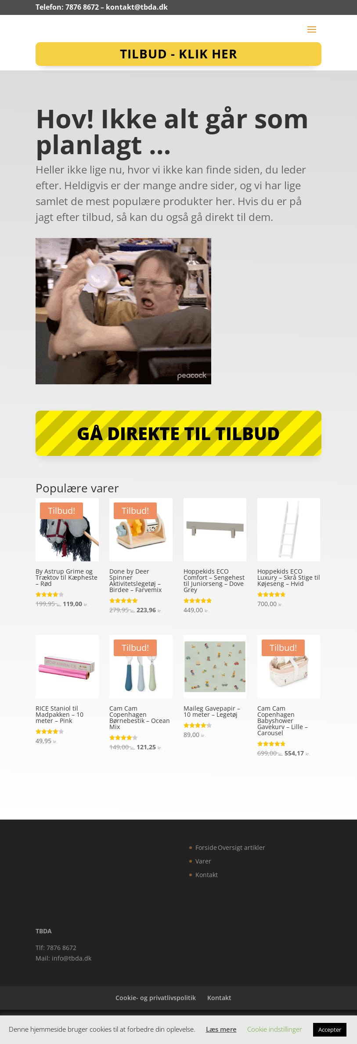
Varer (203, 861)
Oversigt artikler (241, 847)
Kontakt (206, 875)
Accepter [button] (329, 1029)
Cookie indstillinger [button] (274, 1029)
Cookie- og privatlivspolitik (155, 997)
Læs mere (221, 1029)
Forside (206, 847)
